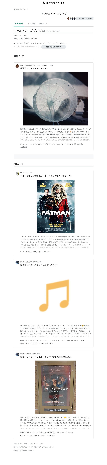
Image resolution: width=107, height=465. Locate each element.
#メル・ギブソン (26, 144)
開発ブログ (37, 447)
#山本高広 (23, 147)
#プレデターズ (31, 341)
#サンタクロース (57, 144)
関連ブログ (43, 23)
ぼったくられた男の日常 (27, 262)
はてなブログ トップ (21, 9)
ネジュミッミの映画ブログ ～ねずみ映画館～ (34, 65)
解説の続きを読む (53, 47)
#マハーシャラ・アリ (45, 343)
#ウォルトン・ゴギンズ (41, 144)
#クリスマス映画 (70, 144)
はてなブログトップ (48, 447)
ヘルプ (31, 447)
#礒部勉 (80, 144)
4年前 (51, 65)
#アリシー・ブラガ (63, 341)
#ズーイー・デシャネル (28, 435)
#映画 (22, 341)
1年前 (38, 353)
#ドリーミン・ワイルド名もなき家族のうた (41, 432)
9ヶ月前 (38, 262)
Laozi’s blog (23, 173)
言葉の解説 (19, 23)
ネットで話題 (31, 23)
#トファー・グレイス (78, 341)
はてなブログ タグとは (20, 447)
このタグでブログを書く (85, 18)
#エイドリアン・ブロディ (46, 341)
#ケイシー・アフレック (65, 432)
